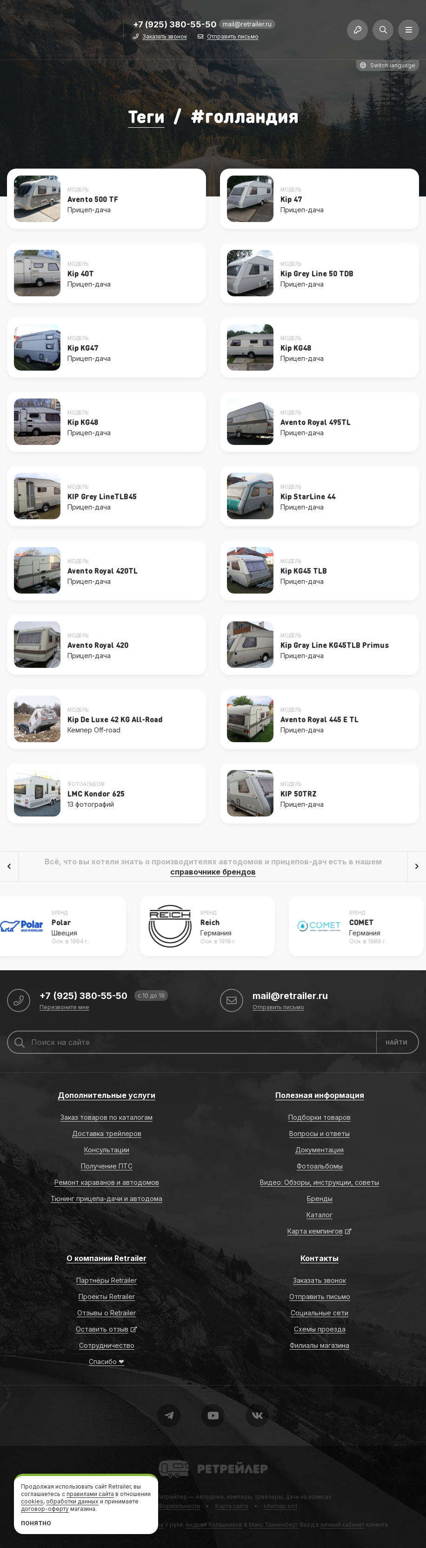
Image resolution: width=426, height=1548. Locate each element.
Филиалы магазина (319, 1345)
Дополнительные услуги (106, 1095)
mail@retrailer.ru (247, 25)
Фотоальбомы (320, 1166)
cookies (32, 1501)
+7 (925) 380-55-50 (175, 26)
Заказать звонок (164, 38)
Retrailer (170, 1459)
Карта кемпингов (315, 1231)
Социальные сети (319, 1313)
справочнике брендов (213, 871)
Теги (146, 115)
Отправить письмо (233, 38)
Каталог (319, 1215)
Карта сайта (231, 1505)
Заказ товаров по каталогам (106, 1117)
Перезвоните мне (64, 1008)
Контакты (319, 1258)
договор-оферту (45, 1508)
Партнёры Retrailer (106, 1280)
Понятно (36, 1523)
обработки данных (72, 1501)
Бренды (320, 1198)
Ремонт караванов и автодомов (106, 1182)
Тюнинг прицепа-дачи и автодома (106, 1198)
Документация (319, 1150)
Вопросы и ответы (319, 1133)
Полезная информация (319, 1095)
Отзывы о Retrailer (106, 1313)
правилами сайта (90, 1493)
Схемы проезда (320, 1329)
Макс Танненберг (274, 1524)
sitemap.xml (280, 1505)
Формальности (179, 1505)
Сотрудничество (106, 1345)
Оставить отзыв (102, 1329)
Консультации (106, 1150)
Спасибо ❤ (106, 1361)
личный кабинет (342, 1524)
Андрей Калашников (214, 1524)
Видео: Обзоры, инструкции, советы (319, 1182)
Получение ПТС (107, 1166)
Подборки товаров (319, 1117)
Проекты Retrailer (107, 1296)
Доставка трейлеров (106, 1133)
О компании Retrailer (106, 1258)
